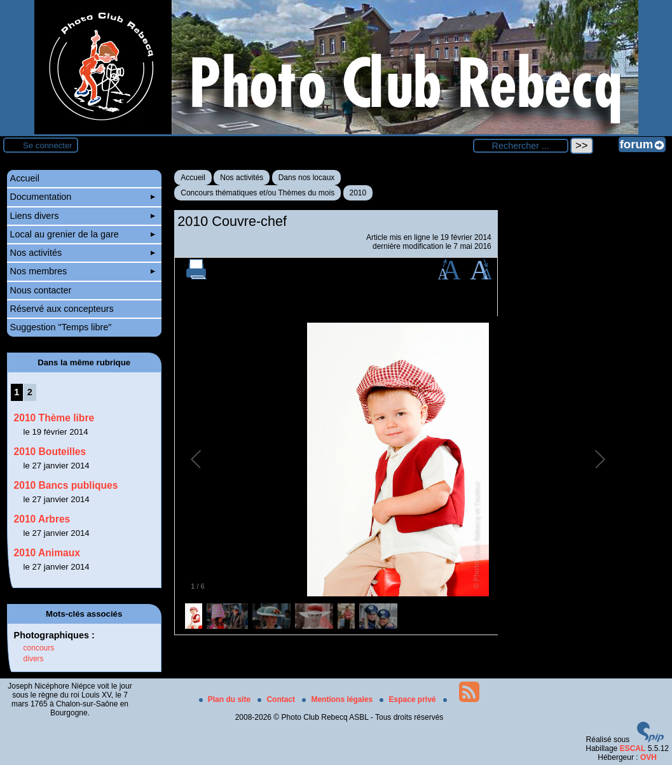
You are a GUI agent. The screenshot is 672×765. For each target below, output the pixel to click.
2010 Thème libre (54, 417)
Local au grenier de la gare (82, 234)
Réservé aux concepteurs (62, 309)
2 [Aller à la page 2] (29, 392)
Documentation (82, 197)
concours (39, 647)
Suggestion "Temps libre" (61, 327)
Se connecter (47, 145)
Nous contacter (41, 290)
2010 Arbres (42, 519)
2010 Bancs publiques (66, 485)
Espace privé (408, 699)
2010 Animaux (47, 552)
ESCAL (633, 748)
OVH (648, 757)
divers (34, 658)
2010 (358, 192)
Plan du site (226, 699)
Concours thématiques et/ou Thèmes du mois (257, 192)
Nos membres (82, 271)
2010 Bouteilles (50, 451)
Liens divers (82, 216)
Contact (277, 699)
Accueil (193, 177)
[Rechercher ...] (520, 146)
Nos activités (241, 177)
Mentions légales (338, 699)
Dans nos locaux (306, 177)
